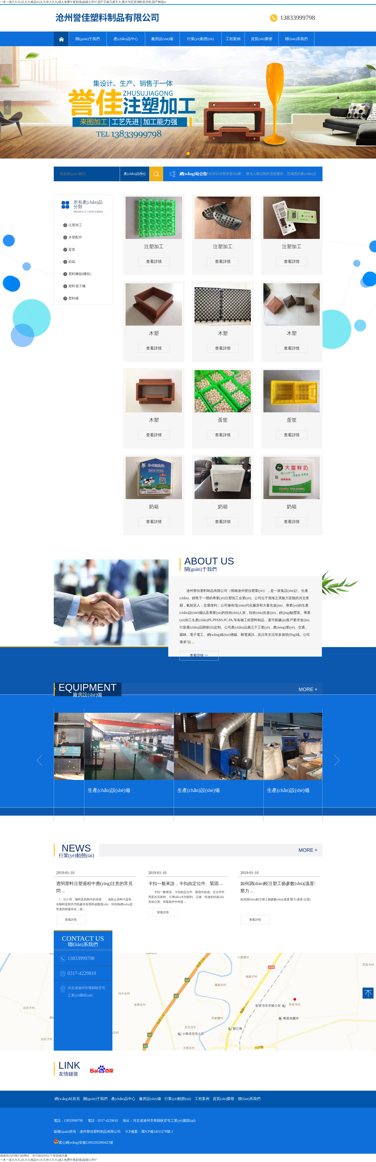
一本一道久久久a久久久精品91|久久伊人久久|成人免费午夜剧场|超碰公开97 (48, 1160)
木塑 (154, 333)
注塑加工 (75, 225)
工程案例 (233, 39)
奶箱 (71, 262)
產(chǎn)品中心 (126, 39)
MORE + (308, 689)
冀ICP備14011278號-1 (157, 1131)
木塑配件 (75, 237)
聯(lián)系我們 (296, 39)
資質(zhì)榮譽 (261, 39)
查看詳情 (154, 261)
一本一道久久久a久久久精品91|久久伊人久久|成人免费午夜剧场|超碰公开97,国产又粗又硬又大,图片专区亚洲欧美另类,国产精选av (83, 2)
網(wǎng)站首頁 (67, 1099)
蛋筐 (71, 249)
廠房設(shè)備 (162, 39)
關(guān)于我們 (87, 39)
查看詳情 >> (199, 655)
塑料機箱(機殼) (79, 274)
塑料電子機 (77, 286)
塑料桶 (73, 298)
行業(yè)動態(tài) (200, 39)
